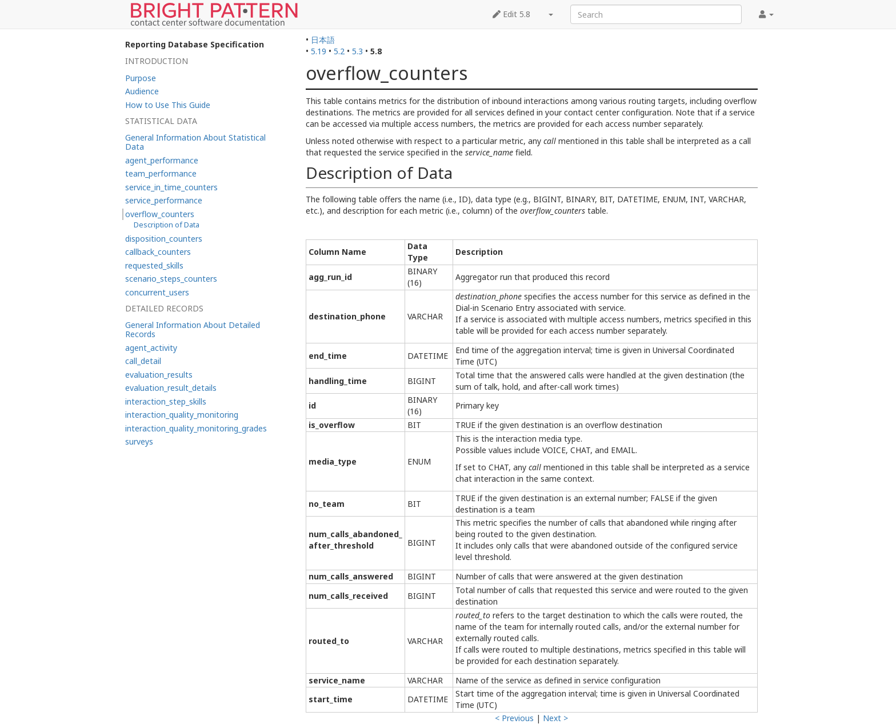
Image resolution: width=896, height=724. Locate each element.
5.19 (318, 51)
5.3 (357, 51)
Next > (555, 718)
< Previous (514, 718)
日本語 (323, 39)
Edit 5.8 (511, 14)
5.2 (339, 51)
